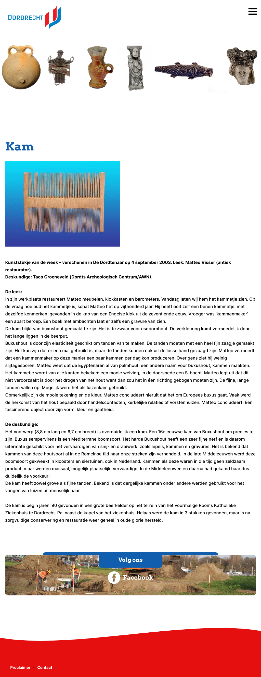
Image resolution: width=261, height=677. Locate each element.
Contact (44, 667)
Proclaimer (20, 667)
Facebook (130, 577)
